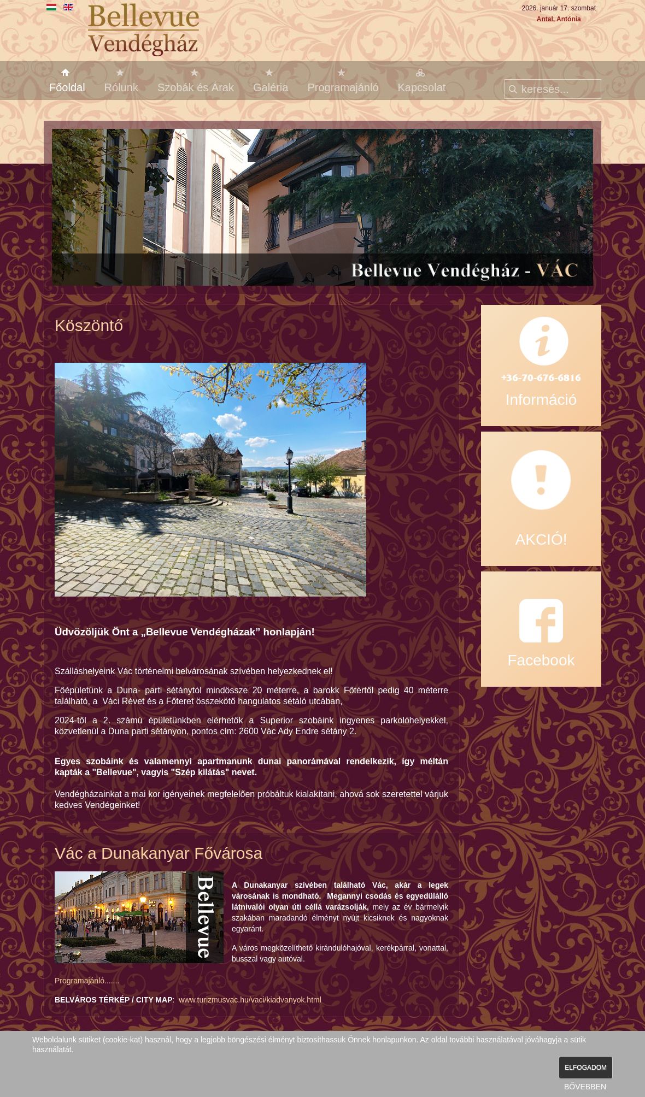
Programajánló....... (87, 980)
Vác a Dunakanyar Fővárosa (158, 853)
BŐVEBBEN (585, 1086)
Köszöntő (89, 325)
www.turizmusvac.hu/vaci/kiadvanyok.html (250, 999)
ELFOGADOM (586, 1067)
